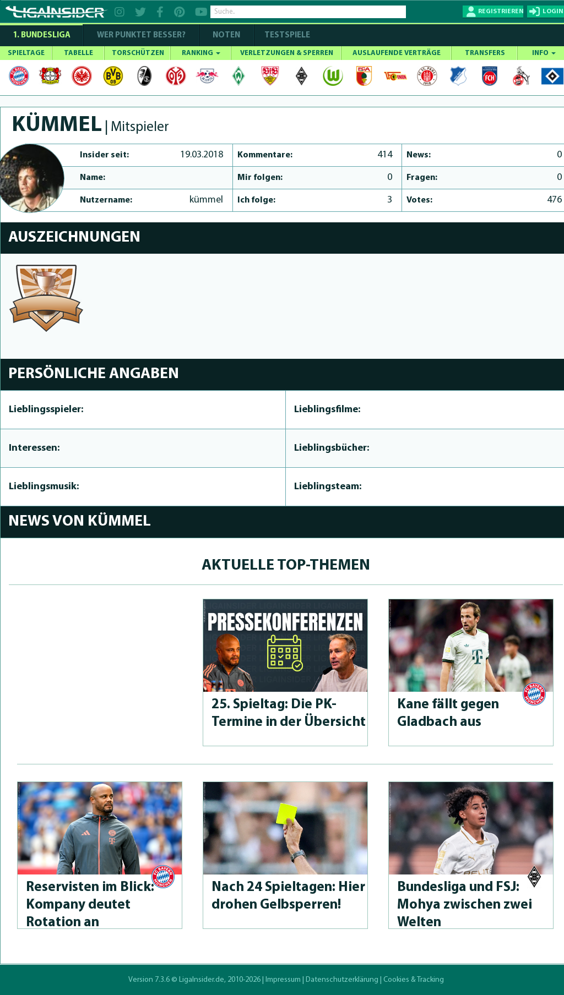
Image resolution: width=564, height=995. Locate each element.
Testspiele (286, 35)
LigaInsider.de (201, 980)
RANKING (201, 53)
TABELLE (78, 53)
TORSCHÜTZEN (138, 53)
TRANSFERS (485, 53)
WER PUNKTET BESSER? (141, 35)
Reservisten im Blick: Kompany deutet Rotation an (90, 905)
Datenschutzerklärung (342, 980)
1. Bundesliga (41, 35)
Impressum (283, 980)
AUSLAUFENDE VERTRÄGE (396, 53)
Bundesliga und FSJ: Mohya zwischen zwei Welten (464, 905)
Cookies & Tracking (413, 980)
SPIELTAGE (26, 53)
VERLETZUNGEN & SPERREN (286, 53)
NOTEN (226, 35)
